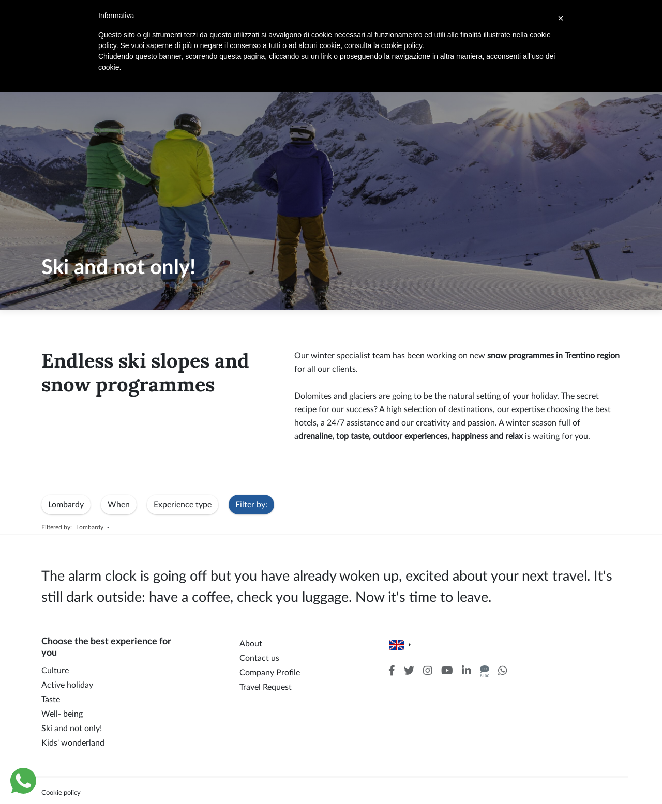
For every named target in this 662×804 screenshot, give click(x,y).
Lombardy (66, 504)
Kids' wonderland (72, 743)
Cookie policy (61, 793)
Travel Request (265, 687)
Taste (50, 699)
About (250, 644)
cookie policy (401, 45)
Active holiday (67, 685)
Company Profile (269, 673)
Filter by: (251, 504)
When (119, 504)
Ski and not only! (71, 728)
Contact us (259, 658)
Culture (55, 670)
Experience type (183, 504)
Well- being (62, 714)
